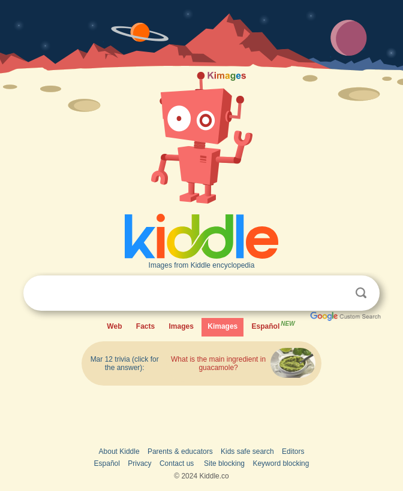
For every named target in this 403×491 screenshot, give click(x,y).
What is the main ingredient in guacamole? (218, 363)
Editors (293, 451)
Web (114, 326)
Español (274, 325)
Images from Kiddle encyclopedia (202, 265)
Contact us (177, 463)
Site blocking (224, 463)
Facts (145, 326)
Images (181, 326)
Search (361, 293)
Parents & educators (180, 451)
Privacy (139, 463)
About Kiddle (119, 451)
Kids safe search (247, 451)
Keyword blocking (280, 463)
